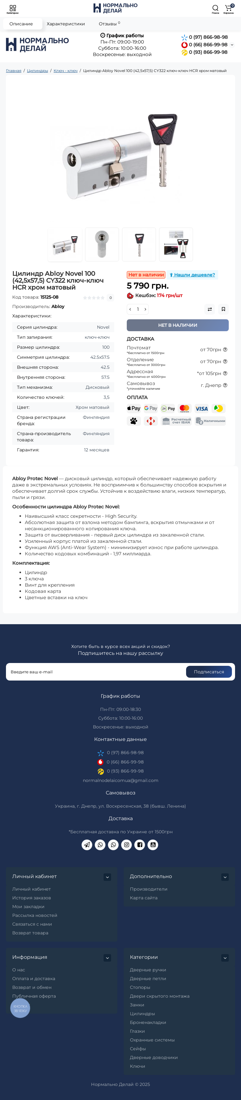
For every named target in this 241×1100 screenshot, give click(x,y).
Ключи (137, 1066)
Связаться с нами (32, 924)
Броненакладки (148, 1022)
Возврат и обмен (31, 987)
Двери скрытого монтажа (160, 996)
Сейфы (138, 1048)
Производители (149, 889)
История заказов (31, 898)
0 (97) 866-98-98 (204, 37)
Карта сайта (144, 898)
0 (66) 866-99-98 (204, 45)
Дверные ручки (148, 970)
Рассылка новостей (34, 915)
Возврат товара (30, 933)
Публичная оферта (34, 996)
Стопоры (140, 987)
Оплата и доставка (33, 978)
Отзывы (109, 24)
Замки (137, 1005)
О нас (18, 970)
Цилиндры (142, 1013)
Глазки (137, 1031)
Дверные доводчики (154, 1057)
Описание (21, 24)
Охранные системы (152, 1040)
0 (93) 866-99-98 (204, 52)
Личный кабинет (31, 889)
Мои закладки (28, 906)
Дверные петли (148, 978)
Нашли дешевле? (192, 275)
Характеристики (66, 24)
